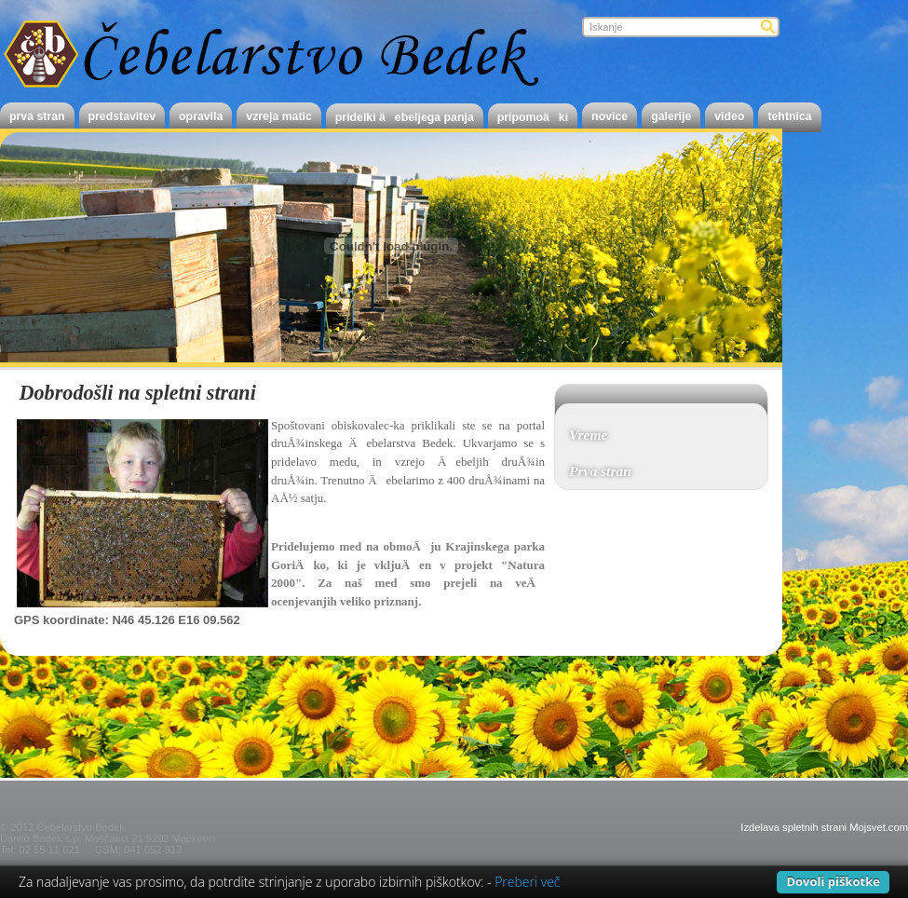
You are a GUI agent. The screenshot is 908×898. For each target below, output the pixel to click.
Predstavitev (122, 116)
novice (609, 116)
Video (729, 116)
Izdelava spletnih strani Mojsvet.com (824, 827)
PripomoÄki (532, 117)
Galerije (671, 116)
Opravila (201, 116)
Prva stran (37, 116)
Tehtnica (789, 116)
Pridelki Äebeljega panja (404, 117)
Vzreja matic (279, 116)
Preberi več (527, 882)
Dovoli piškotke (833, 881)
